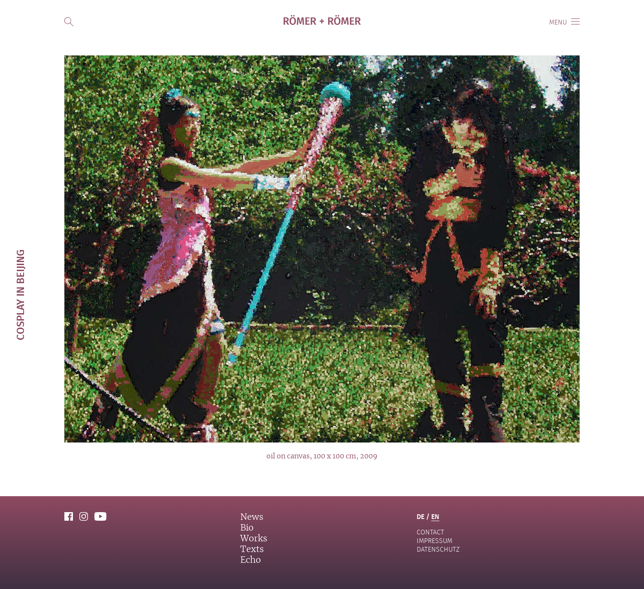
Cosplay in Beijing (20, 294)
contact (430, 532)
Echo (250, 560)
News (251, 517)
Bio (247, 528)
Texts (252, 549)
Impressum (434, 541)
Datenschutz (438, 549)
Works (253, 538)
